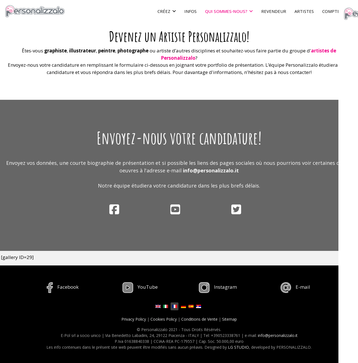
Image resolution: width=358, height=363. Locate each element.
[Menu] (350, 11)
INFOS (190, 11)
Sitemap (229, 319)
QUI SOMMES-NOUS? (226, 11)
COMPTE (331, 11)
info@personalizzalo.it (211, 170)
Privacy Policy (133, 319)
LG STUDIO (238, 347)
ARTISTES (304, 11)
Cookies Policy (163, 319)
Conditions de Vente (199, 319)
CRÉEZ (163, 11)
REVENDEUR (273, 11)
